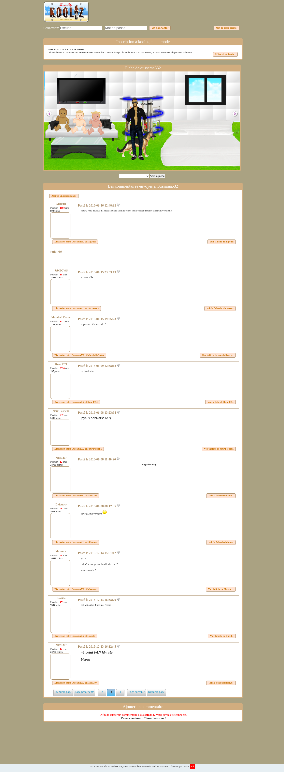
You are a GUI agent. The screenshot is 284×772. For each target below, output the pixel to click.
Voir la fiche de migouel (222, 241)
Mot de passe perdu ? (226, 27)
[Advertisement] (169, 15)
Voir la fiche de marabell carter (218, 355)
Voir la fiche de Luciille (222, 636)
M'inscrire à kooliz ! (225, 54)
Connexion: (51, 28)
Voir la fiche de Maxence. (221, 589)
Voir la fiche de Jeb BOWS (220, 308)
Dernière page (156, 691)
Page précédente (84, 691)
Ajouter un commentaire (63, 195)
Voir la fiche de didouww (221, 542)
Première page (63, 691)
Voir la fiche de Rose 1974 (220, 402)
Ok (192, 766)
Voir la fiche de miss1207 (221, 495)
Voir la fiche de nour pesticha (219, 448)
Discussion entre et (75, 241)
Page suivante (136, 691)
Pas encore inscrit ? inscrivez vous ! (143, 718)
